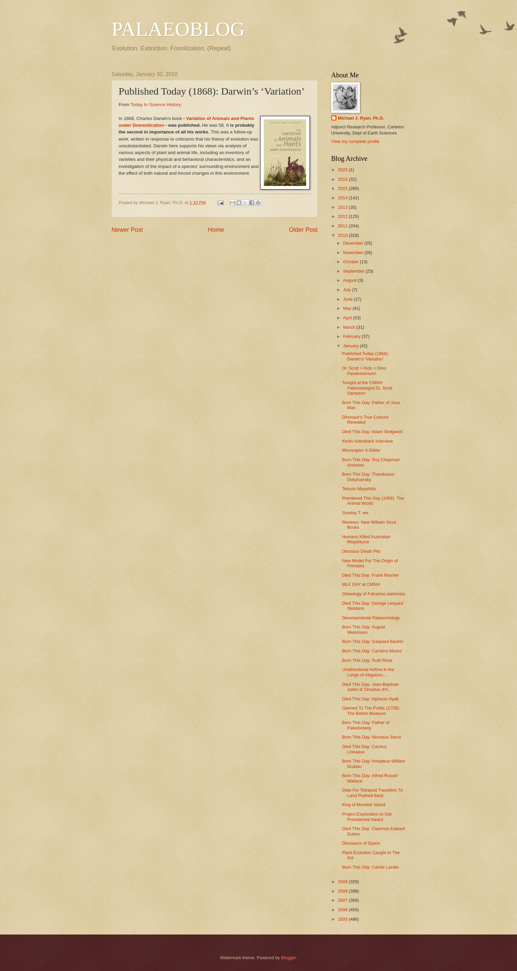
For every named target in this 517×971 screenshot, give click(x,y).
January (351, 345)
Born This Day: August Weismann (363, 629)
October (351, 261)
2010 (343, 235)
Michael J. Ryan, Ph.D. (361, 118)
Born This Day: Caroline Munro (372, 650)
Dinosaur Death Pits (361, 551)
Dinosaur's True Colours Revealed (365, 420)
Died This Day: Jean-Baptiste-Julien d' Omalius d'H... (371, 687)
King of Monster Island (363, 804)
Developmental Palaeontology (371, 617)
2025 (343, 169)
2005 (343, 919)
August (350, 280)
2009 (343, 881)
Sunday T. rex (355, 512)
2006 (343, 909)
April (348, 317)
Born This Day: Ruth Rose (367, 660)
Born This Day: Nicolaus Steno (371, 737)
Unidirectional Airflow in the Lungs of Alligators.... (368, 672)
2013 (343, 207)
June (348, 299)
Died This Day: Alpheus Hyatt (370, 698)
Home (216, 229)
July (347, 289)
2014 (343, 197)
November (353, 252)
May (347, 308)
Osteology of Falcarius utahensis (373, 593)
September (354, 271)
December (353, 243)
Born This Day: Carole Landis (370, 867)
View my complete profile (355, 141)
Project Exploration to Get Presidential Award (367, 817)
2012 (343, 216)
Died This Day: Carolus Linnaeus (364, 749)
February (352, 336)
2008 (343, 891)
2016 (343, 179)
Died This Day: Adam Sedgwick (372, 431)
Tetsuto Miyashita (358, 488)
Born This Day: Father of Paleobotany (365, 725)
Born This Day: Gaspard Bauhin (372, 641)
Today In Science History (155, 104)
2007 (343, 900)
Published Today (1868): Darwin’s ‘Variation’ (365, 356)
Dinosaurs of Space (361, 843)
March (349, 327)
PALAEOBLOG (178, 29)
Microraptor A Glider (361, 450)
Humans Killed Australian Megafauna (366, 539)
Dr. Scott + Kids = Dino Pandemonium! (364, 371)
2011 (343, 225)
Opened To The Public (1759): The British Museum (371, 710)
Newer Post (127, 229)
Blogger (288, 957)
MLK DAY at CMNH (361, 584)
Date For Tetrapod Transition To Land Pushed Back (372, 793)
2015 (343, 188)
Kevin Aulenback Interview (367, 441)
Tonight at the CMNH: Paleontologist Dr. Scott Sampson (367, 388)
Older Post (303, 229)
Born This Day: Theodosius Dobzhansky (368, 477)
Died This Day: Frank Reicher (370, 575)
